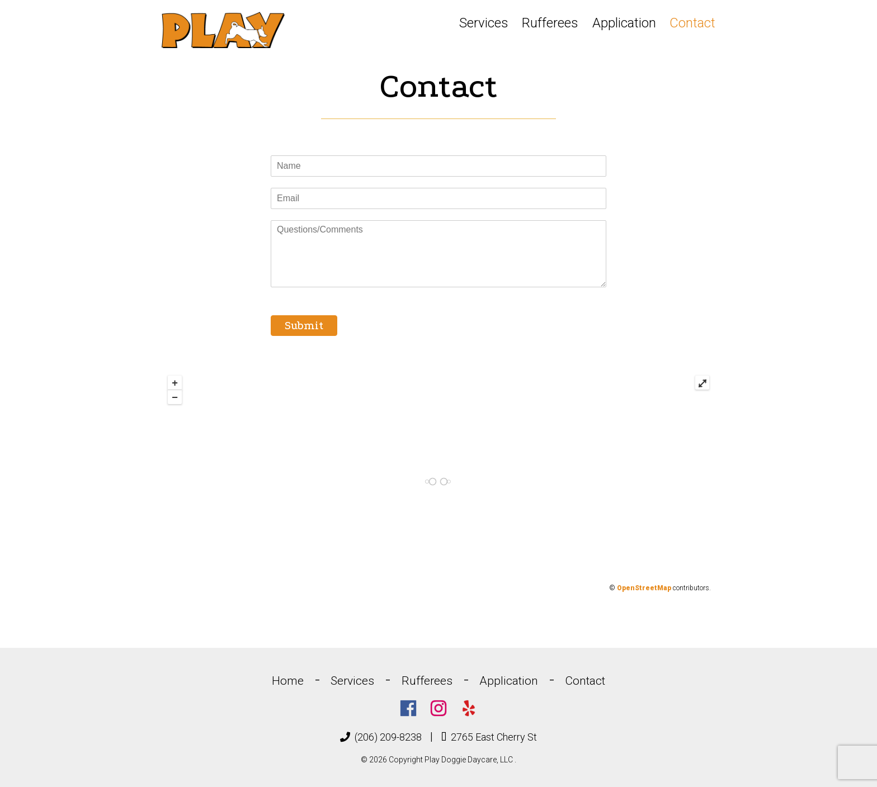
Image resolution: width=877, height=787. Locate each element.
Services (483, 23)
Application (624, 23)
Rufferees (550, 23)
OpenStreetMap (644, 588)
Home (288, 681)
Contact (692, 23)
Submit (304, 325)
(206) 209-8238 (381, 737)
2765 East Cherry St (489, 737)
